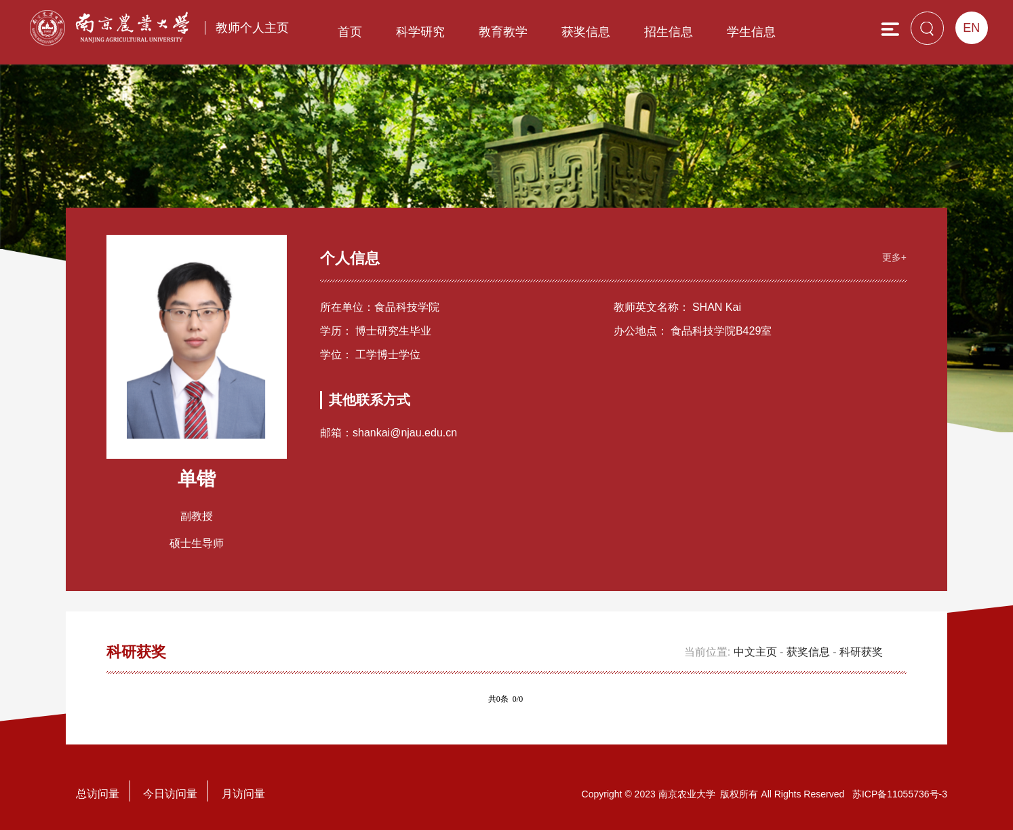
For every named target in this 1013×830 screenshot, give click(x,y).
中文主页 (755, 652)
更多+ (894, 257)
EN (971, 28)
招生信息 (668, 32)
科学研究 (420, 32)
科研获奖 (861, 652)
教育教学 (503, 32)
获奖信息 (585, 32)
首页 (350, 32)
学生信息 (751, 32)
